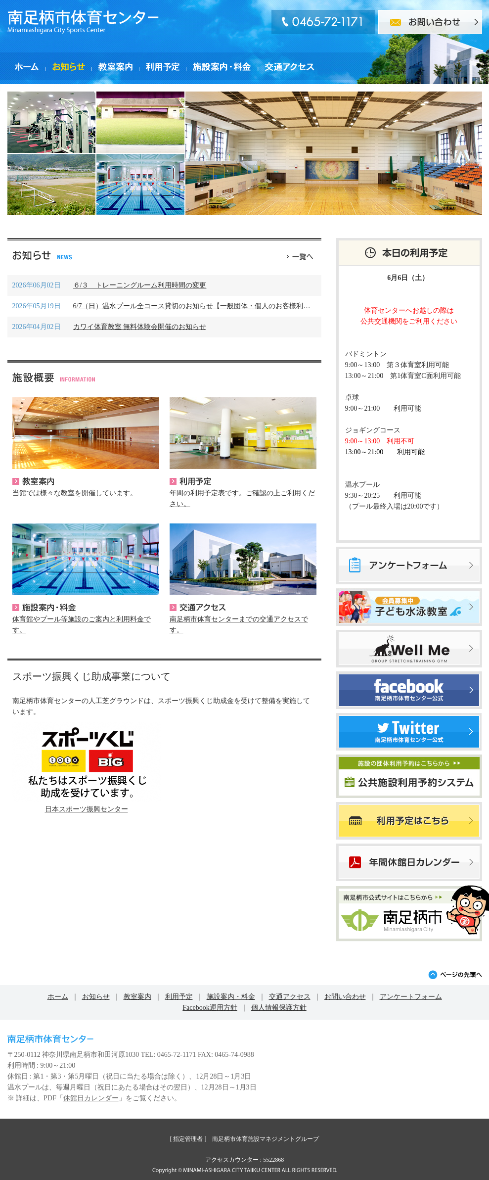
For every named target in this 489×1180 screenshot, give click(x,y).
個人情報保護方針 (279, 1007)
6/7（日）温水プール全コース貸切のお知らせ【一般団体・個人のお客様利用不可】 (202, 306)
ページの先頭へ (455, 974)
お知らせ (96, 996)
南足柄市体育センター (83, 22)
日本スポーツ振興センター (86, 809)
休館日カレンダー (91, 1098)
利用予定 (190, 481)
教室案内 (33, 481)
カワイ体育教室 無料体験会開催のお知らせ (140, 326)
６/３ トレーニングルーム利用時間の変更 (140, 285)
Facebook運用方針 (209, 1007)
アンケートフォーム (411, 996)
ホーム (57, 996)
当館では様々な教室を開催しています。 (74, 493)
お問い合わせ (345, 996)
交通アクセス (198, 608)
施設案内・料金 (44, 608)
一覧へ (300, 255)
